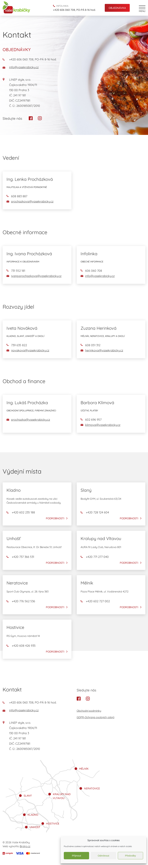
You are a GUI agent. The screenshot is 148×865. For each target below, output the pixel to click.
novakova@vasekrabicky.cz (28, 350)
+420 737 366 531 (20, 557)
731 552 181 (16, 271)
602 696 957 (91, 419)
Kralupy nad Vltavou (61, 796)
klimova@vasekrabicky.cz (100, 425)
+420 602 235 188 (21, 512)
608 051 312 (90, 345)
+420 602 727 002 (95, 601)
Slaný (28, 795)
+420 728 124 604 (95, 512)
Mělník (84, 768)
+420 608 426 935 (21, 645)
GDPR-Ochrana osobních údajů (95, 717)
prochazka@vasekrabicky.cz (28, 419)
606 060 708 (91, 271)
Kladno (33, 814)
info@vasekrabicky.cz (21, 67)
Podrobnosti (55, 518)
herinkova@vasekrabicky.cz (102, 350)
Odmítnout (103, 855)
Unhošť (35, 827)
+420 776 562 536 (21, 601)
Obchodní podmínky (89, 710)
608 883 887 (17, 196)
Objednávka (117, 7)
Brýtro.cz (25, 846)
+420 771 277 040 (95, 557)
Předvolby (130, 855)
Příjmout (76, 855)
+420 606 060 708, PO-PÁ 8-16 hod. (74, 9)
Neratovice (92, 788)
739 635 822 (17, 345)
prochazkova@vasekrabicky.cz (30, 201)
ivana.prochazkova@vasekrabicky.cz (34, 276)
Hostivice (52, 823)
